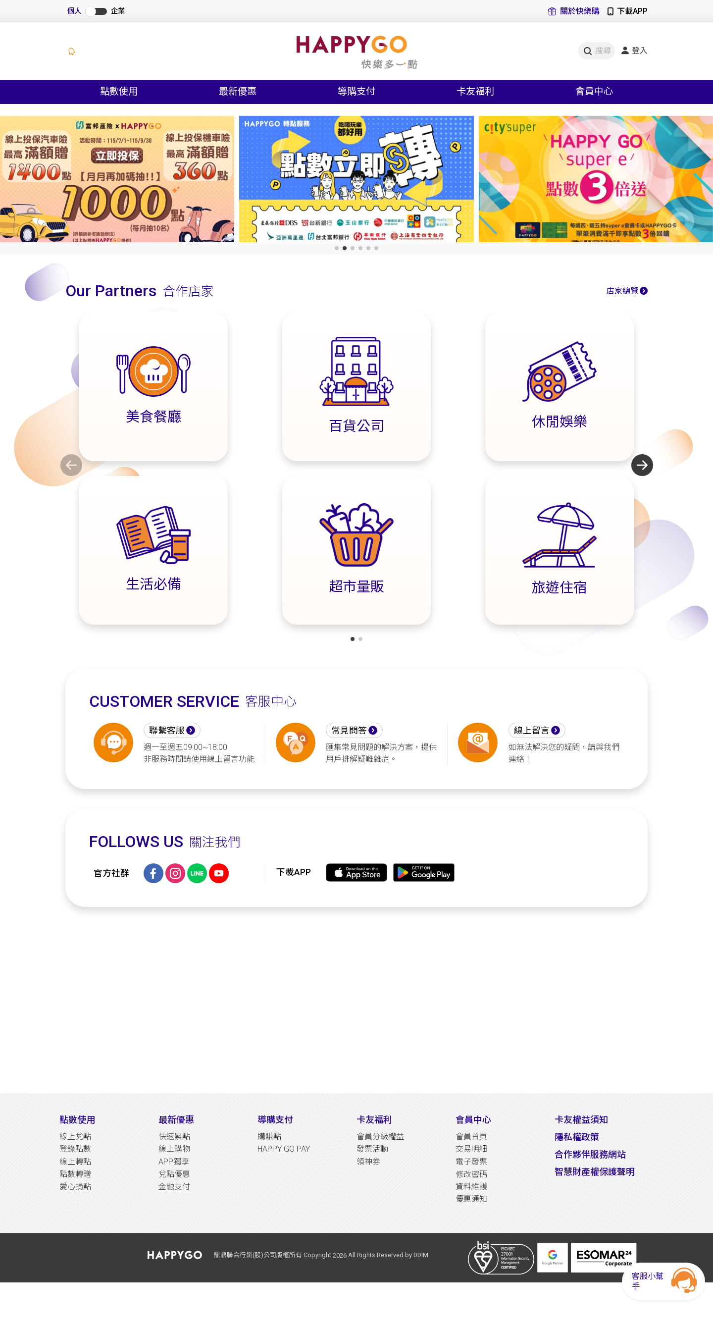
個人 (74, 11)
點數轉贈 (75, 1174)
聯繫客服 (167, 731)
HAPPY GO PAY (283, 1149)
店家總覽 (622, 291)
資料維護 (471, 1186)
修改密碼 (471, 1174)
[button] (337, 248)
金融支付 (174, 1186)
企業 (118, 11)
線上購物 (174, 1149)
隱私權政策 (577, 1137)
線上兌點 (75, 1136)
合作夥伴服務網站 (590, 1154)
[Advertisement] (356, 1000)
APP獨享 (173, 1162)
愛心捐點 (75, 1186)
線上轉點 (75, 1162)
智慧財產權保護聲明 (595, 1172)
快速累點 (174, 1136)
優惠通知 (471, 1199)
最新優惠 (176, 1120)
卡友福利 (374, 1120)
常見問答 (349, 731)
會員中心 (473, 1120)
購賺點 (269, 1136)
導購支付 (275, 1120)
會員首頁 (471, 1136)
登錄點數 (75, 1149)
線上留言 (532, 731)
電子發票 (471, 1162)
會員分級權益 (380, 1136)
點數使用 (77, 1120)
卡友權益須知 (581, 1120)
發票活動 (372, 1149)
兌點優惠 (174, 1174)
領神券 (368, 1162)
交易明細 (471, 1149)
